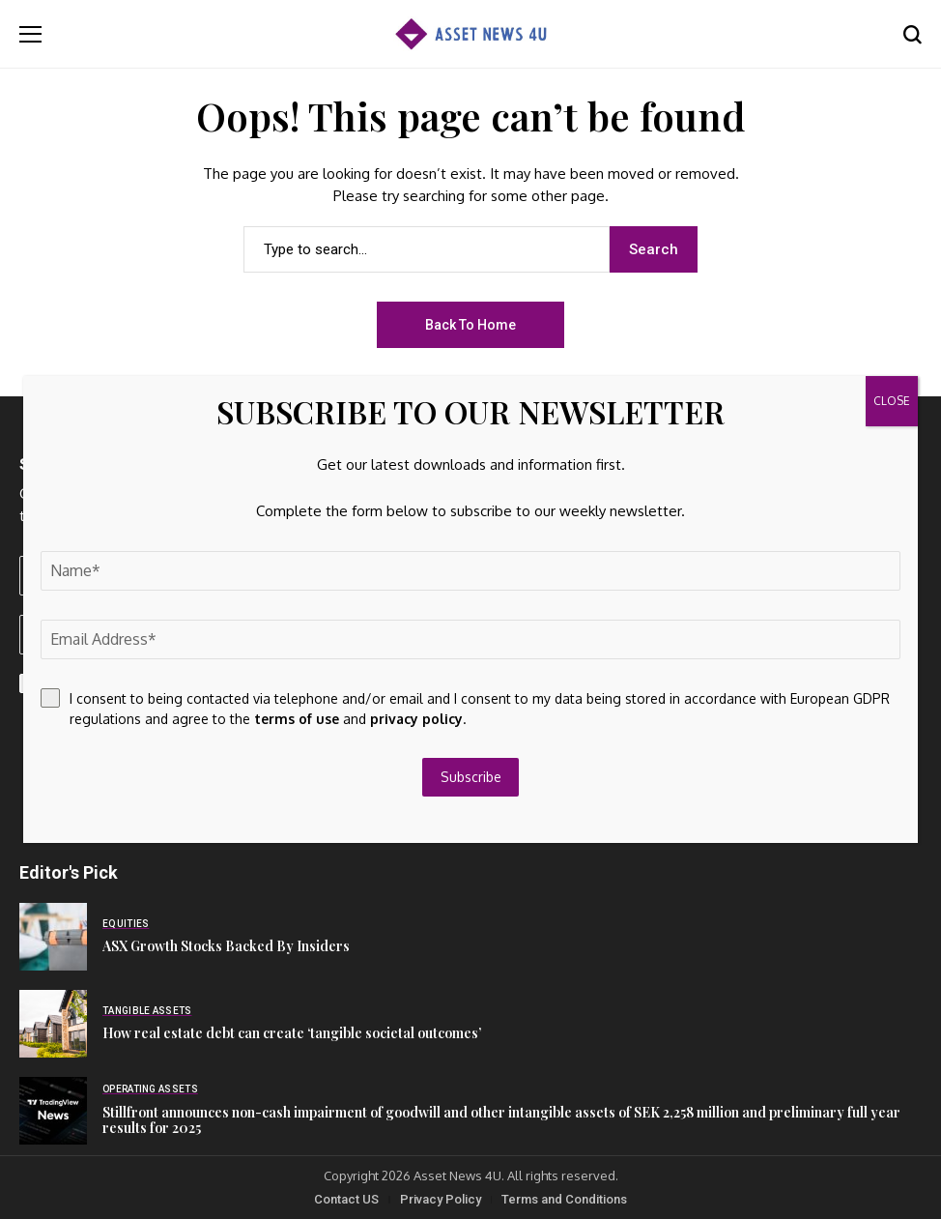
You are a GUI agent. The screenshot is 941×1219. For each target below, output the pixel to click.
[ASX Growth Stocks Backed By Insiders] (53, 937)
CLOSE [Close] (891, 400)
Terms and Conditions (564, 1199)
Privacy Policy (440, 1199)
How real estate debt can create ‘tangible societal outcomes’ (291, 1033)
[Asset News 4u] (470, 34)
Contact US (346, 1199)
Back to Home (470, 325)
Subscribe (471, 777)
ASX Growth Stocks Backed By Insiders (226, 946)
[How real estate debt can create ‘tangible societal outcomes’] (53, 1024)
